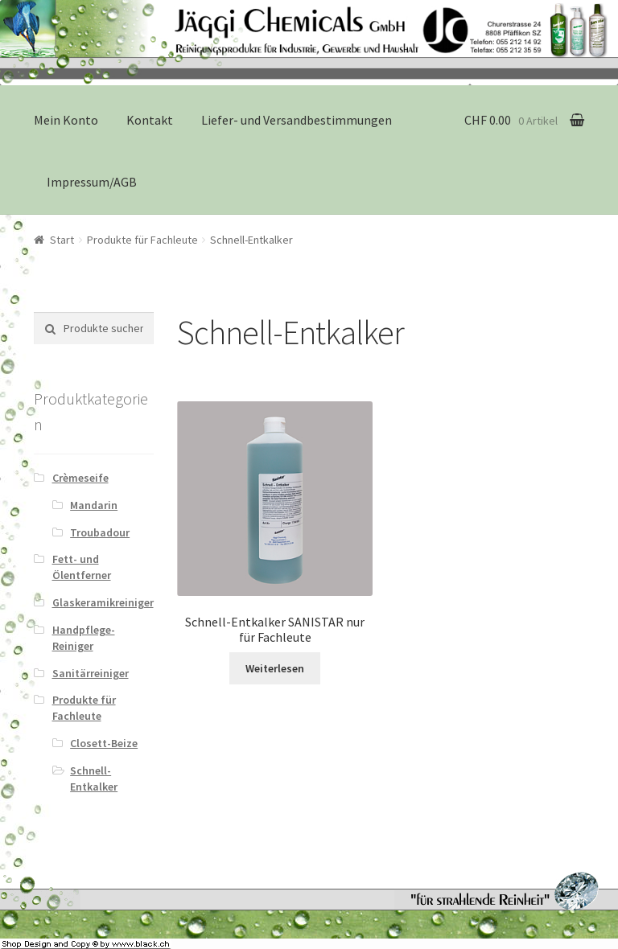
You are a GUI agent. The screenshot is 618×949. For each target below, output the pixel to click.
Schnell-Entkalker (93, 778)
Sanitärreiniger (90, 673)
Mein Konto (66, 120)
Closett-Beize (104, 743)
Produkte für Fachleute (142, 239)
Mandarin (93, 505)
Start (62, 239)
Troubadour (100, 532)
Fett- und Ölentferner (81, 567)
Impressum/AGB (92, 182)
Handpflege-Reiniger (83, 637)
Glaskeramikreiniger (103, 602)
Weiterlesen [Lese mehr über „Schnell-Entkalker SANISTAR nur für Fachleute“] (274, 668)
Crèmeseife (80, 477)
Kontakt (149, 120)
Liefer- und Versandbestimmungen (296, 120)
